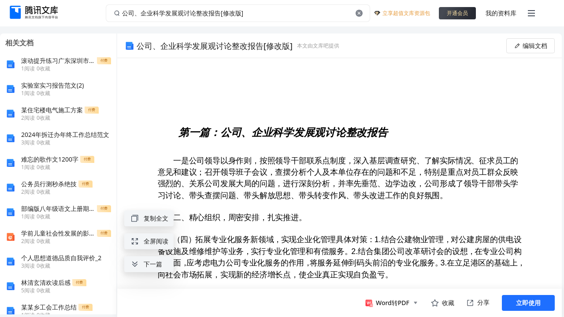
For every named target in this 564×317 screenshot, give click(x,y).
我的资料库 (501, 13)
